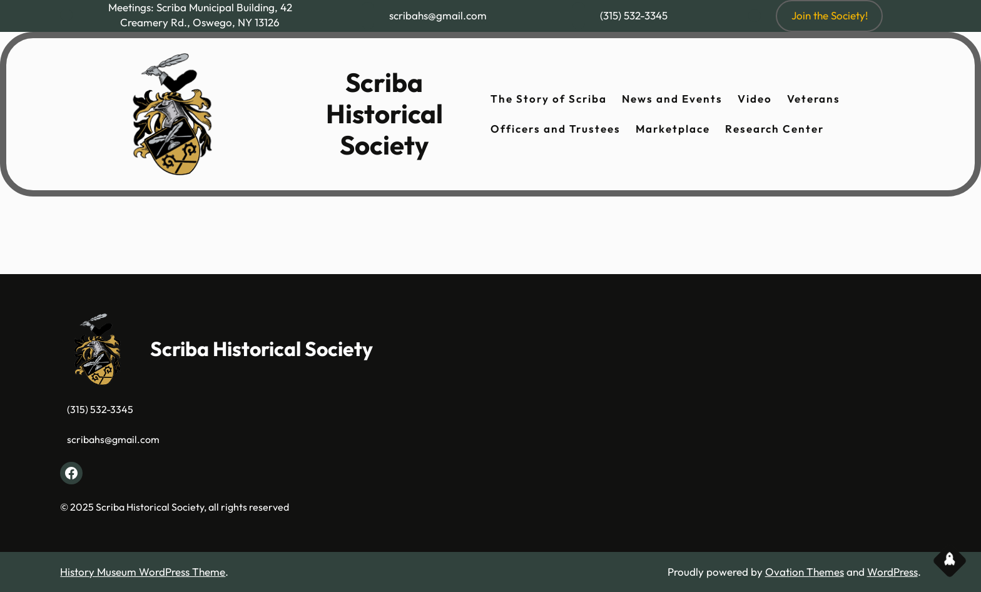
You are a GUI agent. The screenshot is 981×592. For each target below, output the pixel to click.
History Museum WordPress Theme (142, 571)
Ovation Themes (804, 571)
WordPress (892, 571)
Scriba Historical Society (384, 114)
